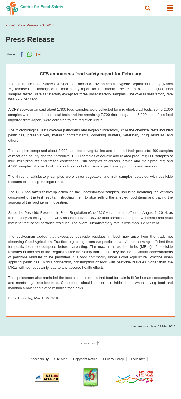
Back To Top (88, 343)
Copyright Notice (85, 359)
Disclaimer (137, 359)
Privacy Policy (113, 359)
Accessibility (40, 359)
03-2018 (48, 25)
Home (10, 25)
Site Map (60, 359)
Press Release (28, 25)
